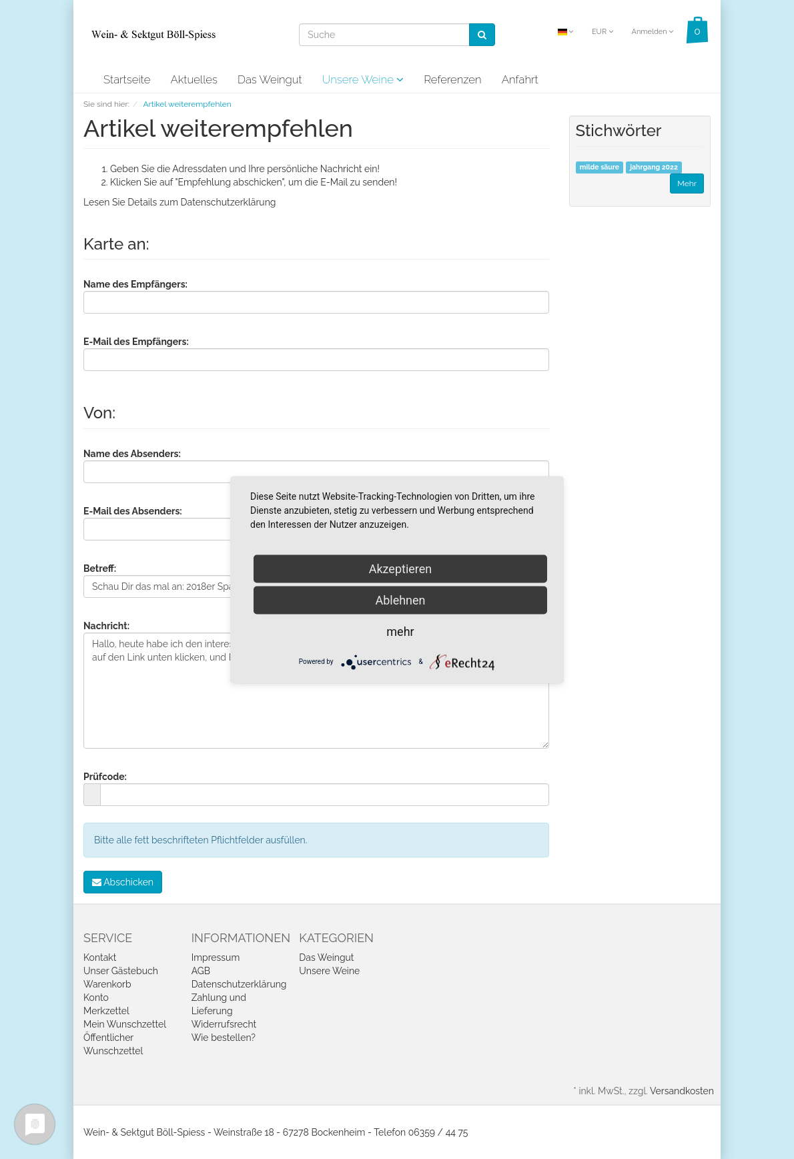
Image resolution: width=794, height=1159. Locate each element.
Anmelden (652, 31)
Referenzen (452, 79)
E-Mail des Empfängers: (136, 341)
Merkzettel (106, 1011)
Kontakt (99, 957)
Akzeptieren (400, 568)
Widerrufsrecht (224, 1024)
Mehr (687, 183)
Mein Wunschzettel (124, 1024)
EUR (602, 31)
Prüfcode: (105, 776)
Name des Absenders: (132, 453)
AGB (200, 970)
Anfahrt (520, 79)
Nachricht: (106, 626)
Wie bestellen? (223, 1037)
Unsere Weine (363, 79)
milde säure (599, 167)
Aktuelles (194, 79)
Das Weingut (270, 79)
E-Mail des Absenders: (132, 511)
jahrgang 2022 (654, 167)
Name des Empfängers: (135, 284)
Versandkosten (682, 1091)
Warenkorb (107, 984)
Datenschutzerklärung (228, 202)
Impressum (215, 957)
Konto (96, 997)
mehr (400, 631)
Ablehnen (400, 600)
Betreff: (99, 568)
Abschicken (122, 882)
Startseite (126, 79)
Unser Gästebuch (120, 970)
